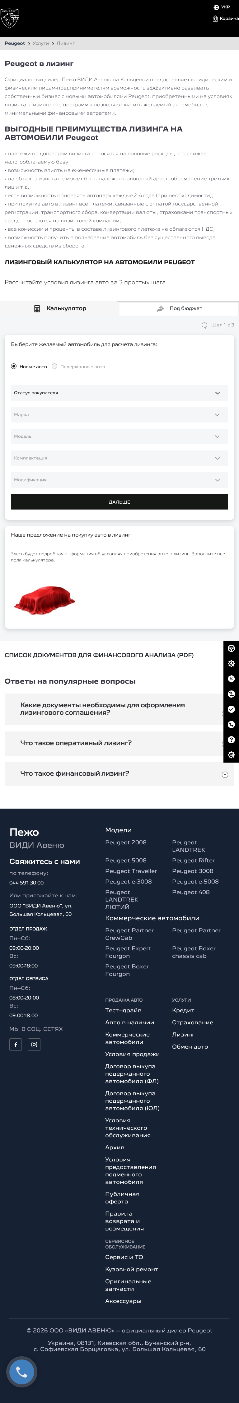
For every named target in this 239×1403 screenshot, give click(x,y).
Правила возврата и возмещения (124, 1221)
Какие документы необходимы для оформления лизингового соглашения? (102, 709)
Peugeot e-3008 (128, 881)
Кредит (183, 1010)
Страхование (192, 1022)
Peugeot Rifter (193, 860)
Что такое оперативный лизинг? (76, 743)
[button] (226, 19)
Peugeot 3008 (192, 871)
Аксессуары (123, 1301)
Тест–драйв (123, 1010)
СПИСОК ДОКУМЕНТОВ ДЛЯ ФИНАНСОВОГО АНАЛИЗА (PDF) (99, 655)
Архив (114, 1147)
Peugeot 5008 (126, 860)
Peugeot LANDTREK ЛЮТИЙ (121, 900)
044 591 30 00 (26, 883)
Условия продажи (132, 1054)
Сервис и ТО (124, 1257)
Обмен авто (190, 1047)
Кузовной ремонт (131, 1269)
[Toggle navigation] (15, 17)
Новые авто (33, 367)
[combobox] (119, 414)
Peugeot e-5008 (195, 881)
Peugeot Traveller (131, 871)
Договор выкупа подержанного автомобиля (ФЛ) (132, 1074)
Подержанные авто (82, 367)
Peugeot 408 (191, 892)
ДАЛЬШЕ (119, 502)
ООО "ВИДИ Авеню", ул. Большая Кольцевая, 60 (41, 910)
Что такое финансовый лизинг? (74, 774)
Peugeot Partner (196, 930)
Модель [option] (23, 436)
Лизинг (183, 1034)
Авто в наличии (129, 1022)
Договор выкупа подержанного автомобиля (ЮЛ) (132, 1101)
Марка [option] (21, 415)
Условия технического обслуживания (128, 1128)
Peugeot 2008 (126, 842)
